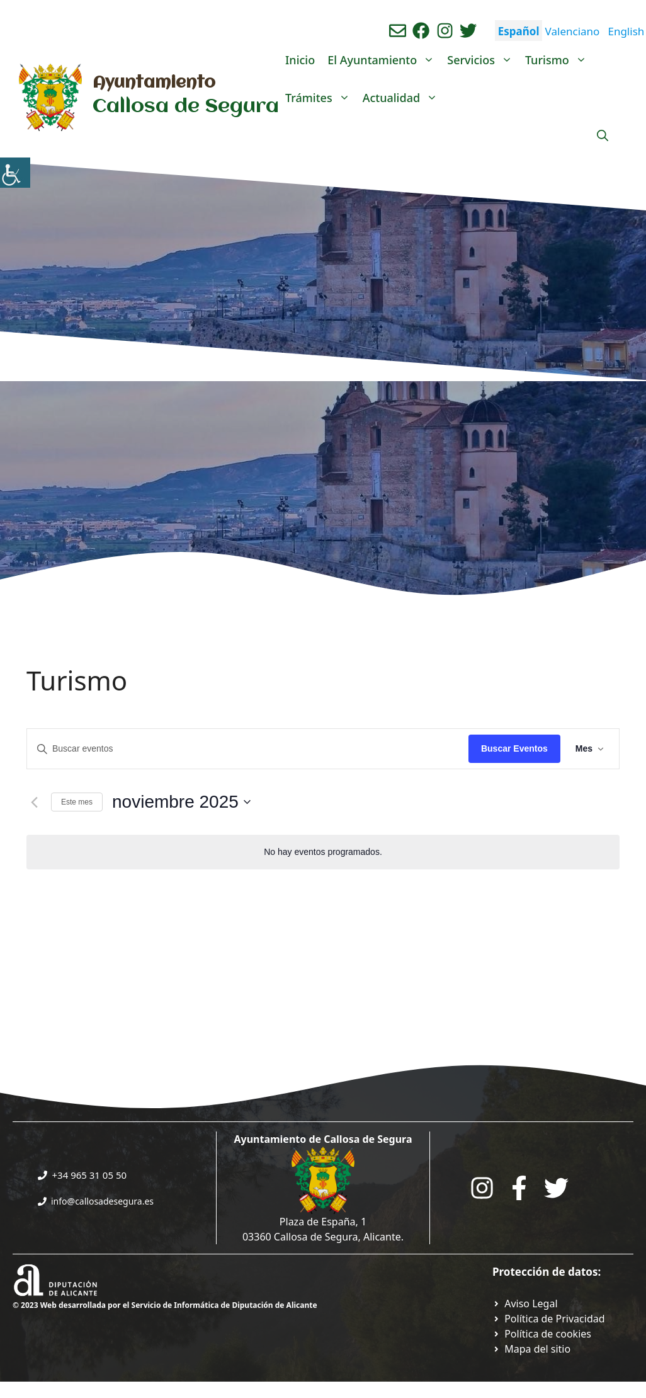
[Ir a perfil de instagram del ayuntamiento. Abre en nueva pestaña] (444, 30)
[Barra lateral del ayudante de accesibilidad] (15, 173)
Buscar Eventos (514, 748)
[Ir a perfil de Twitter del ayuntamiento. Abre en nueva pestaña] (468, 30)
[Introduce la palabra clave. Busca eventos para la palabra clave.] (247, 749)
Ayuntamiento (154, 83)
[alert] (323, 852)
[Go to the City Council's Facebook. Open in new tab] (519, 1188)
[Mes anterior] (34, 802)
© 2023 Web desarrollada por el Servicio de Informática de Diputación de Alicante (165, 1305)
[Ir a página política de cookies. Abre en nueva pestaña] (541, 1333)
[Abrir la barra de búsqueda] (603, 135)
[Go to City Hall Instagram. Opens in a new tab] (482, 1188)
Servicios (483, 60)
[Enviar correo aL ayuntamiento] (397, 30)
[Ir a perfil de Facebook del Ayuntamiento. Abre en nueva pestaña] (421, 30)
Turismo (559, 60)
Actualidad (403, 98)
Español (519, 31)
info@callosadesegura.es (102, 1201)
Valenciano (572, 31)
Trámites (320, 98)
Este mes (77, 802)
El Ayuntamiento (384, 60)
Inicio (300, 59)
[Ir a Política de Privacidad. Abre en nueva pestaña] (525, 1303)
